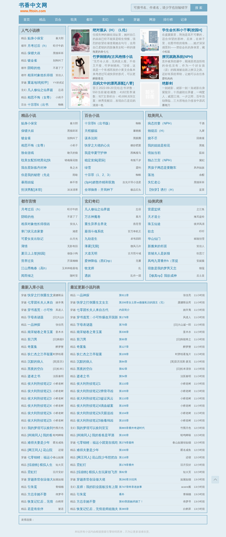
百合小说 (92, 115)
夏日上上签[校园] (33, 253)
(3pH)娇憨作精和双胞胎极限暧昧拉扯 (100, 185)
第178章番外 (126, 464)
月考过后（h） (38, 45)
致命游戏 (27, 153)
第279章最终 (126, 442)
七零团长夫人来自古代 (92, 310)
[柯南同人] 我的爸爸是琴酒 (95, 435)
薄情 (24, 246)
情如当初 (154, 153)
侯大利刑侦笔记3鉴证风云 (95, 398)
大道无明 (91, 253)
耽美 (74, 19)
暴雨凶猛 (27, 182)
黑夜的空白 (35, 369)
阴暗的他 (34, 68)
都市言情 (28, 201)
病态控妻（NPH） (161, 123)
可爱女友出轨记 (32, 239)
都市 (89, 19)
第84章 (123, 361)
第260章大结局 (128, 479)
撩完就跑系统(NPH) (177, 57)
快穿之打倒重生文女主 (92, 302)
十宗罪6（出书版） (98, 123)
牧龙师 (89, 268)
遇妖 (88, 275)
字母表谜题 (35, 317)
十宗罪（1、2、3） (98, 175)
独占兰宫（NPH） (161, 160)
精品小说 (28, 115)
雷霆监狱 (154, 209)
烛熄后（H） (157, 131)
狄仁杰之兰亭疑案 (40, 354)
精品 (42, 19)
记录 (184, 19)
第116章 (124, 457)
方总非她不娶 (37, 494)
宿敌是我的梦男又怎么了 (162, 271)
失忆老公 (154, 182)
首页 (26, 19)
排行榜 (168, 19)
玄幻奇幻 (92, 201)
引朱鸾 (32, 487)
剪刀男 (32, 339)
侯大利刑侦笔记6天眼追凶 (95, 413)
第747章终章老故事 (130, 486)
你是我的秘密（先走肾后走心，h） (35, 178)
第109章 (124, 354)
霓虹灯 (32, 472)
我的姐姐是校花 (159, 145)
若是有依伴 (35, 509)
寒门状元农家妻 (32, 231)
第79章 (123, 324)
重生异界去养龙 (96, 224)
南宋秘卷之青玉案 (40, 332)
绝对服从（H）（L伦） (111, 30)
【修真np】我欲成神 (162, 275)
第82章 (123, 471)
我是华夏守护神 (96, 153)
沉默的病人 (35, 361)
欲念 (151, 231)
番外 (121, 494)
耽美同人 (155, 115)
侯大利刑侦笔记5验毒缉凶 (95, 420)
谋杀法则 (91, 138)
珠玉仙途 (154, 224)
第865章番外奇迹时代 (132, 427)
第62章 (123, 368)
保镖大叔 (34, 53)
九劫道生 (91, 239)
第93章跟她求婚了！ (131, 501)
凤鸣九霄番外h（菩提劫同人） (163, 264)
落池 (151, 175)
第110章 (124, 383)
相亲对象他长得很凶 (35, 224)
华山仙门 (154, 239)
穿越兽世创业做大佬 (91, 479)
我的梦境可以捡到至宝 (92, 428)
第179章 (124, 317)
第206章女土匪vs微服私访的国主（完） (142, 302)
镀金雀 (32, 60)
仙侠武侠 (155, 201)
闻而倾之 (27, 275)
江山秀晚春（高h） (34, 268)
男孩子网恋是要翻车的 (162, 171)
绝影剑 (167, 83)
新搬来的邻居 (157, 246)
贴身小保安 (35, 38)
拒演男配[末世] (31, 189)
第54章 (123, 376)
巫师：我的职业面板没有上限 (97, 487)
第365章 (124, 508)
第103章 (124, 420)
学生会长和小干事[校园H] (182, 30)
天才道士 (154, 216)
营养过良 (27, 261)
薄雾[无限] (92, 246)
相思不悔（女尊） (40, 97)
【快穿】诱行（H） (162, 189)
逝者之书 (34, 376)
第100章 (124, 435)
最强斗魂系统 (94, 231)
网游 (152, 19)
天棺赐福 (91, 131)
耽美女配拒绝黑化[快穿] (36, 163)
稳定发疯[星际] (95, 160)
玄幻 (105, 19)
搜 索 (198, 8)
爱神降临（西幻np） (99, 261)
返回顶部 (215, 479)
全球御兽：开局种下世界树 (99, 193)
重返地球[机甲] (38, 82)
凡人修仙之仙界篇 (40, 90)
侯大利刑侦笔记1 (40, 391)
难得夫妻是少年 (39, 442)
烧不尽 (152, 138)
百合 (58, 19)
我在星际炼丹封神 (34, 167)
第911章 (124, 295)
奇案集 (32, 347)
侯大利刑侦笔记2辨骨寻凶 (95, 391)
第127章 (124, 346)
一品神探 (34, 324)
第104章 (124, 413)
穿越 (136, 19)
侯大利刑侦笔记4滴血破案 (95, 405)
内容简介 (124, 309)
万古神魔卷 (92, 216)
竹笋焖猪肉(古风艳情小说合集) (113, 58)
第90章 (123, 339)
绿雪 (88, 167)
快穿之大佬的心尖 (97, 145)
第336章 (124, 331)
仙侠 (121, 19)
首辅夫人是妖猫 (159, 253)
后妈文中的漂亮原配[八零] (113, 83)
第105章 (124, 390)
